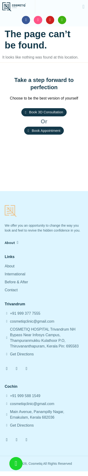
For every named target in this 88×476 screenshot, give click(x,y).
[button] (83, 7)
